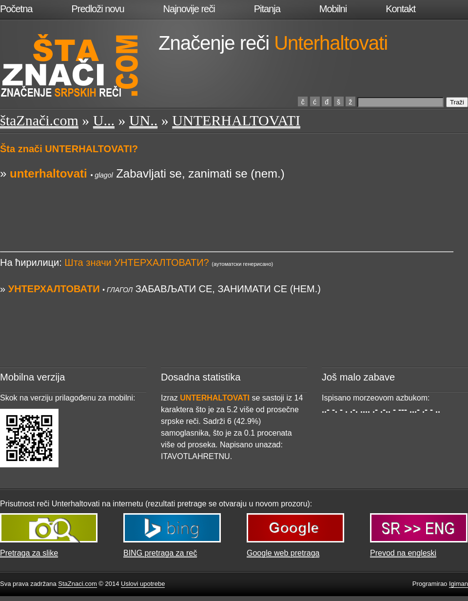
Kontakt (400, 8)
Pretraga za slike (29, 553)
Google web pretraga (283, 553)
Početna (16, 8)
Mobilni (333, 8)
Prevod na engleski (403, 553)
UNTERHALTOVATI (236, 120)
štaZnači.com (39, 120)
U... (104, 120)
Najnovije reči (189, 8)
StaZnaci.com (77, 583)
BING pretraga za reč (160, 553)
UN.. (143, 120)
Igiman (458, 583)
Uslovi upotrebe (143, 583)
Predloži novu (97, 8)
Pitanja (267, 8)
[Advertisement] (226, 204)
